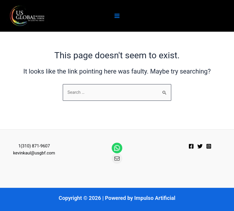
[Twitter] (200, 146)
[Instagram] (208, 146)
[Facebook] (191, 146)
